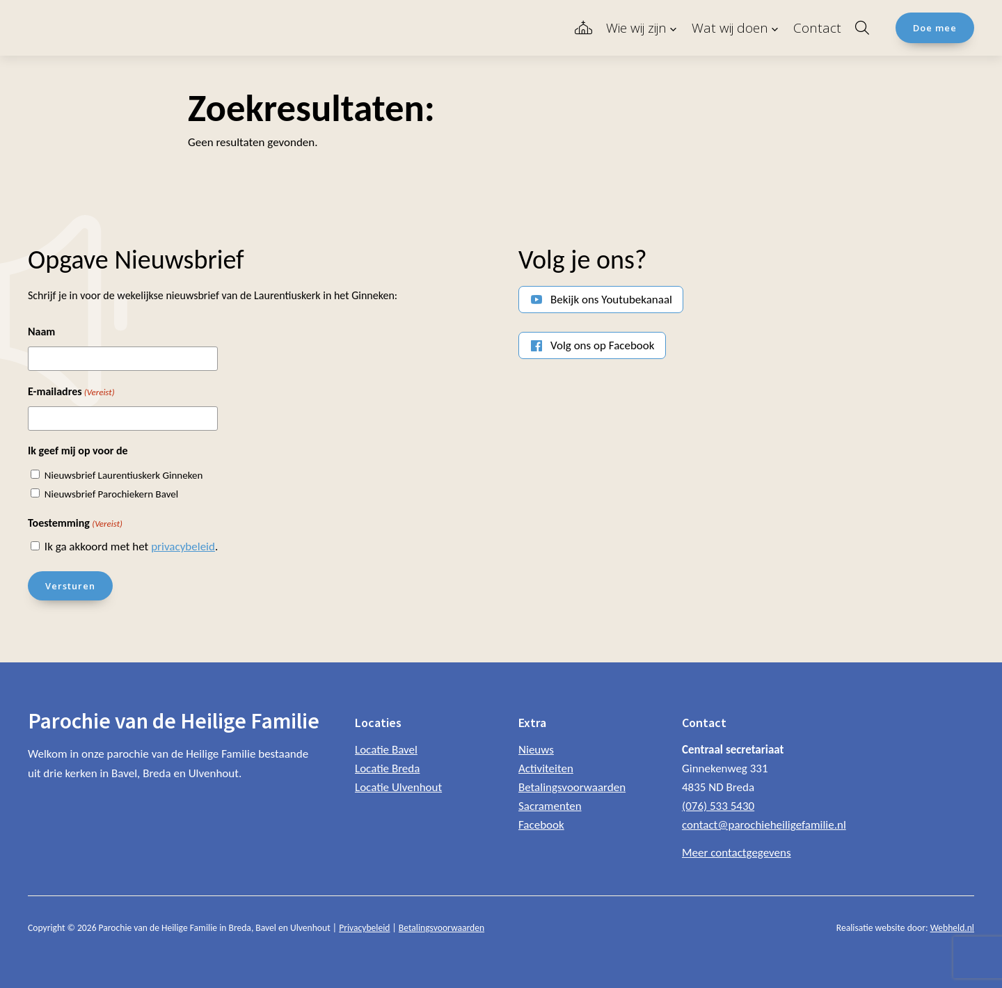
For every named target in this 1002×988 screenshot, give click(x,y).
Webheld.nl (952, 928)
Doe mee (935, 28)
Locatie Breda (387, 768)
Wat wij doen (730, 28)
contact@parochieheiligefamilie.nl (764, 825)
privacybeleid (183, 546)
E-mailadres (71, 392)
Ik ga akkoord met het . (131, 546)
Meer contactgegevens (736, 852)
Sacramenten (550, 806)
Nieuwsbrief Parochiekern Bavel (111, 494)
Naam (41, 331)
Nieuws (536, 749)
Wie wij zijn (636, 28)
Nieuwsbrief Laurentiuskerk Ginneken (124, 475)
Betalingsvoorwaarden (572, 787)
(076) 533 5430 (718, 806)
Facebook (541, 825)
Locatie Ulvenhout (398, 787)
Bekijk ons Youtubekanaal (611, 299)
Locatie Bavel (386, 749)
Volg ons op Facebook (602, 345)
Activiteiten (545, 768)
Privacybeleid (364, 928)
